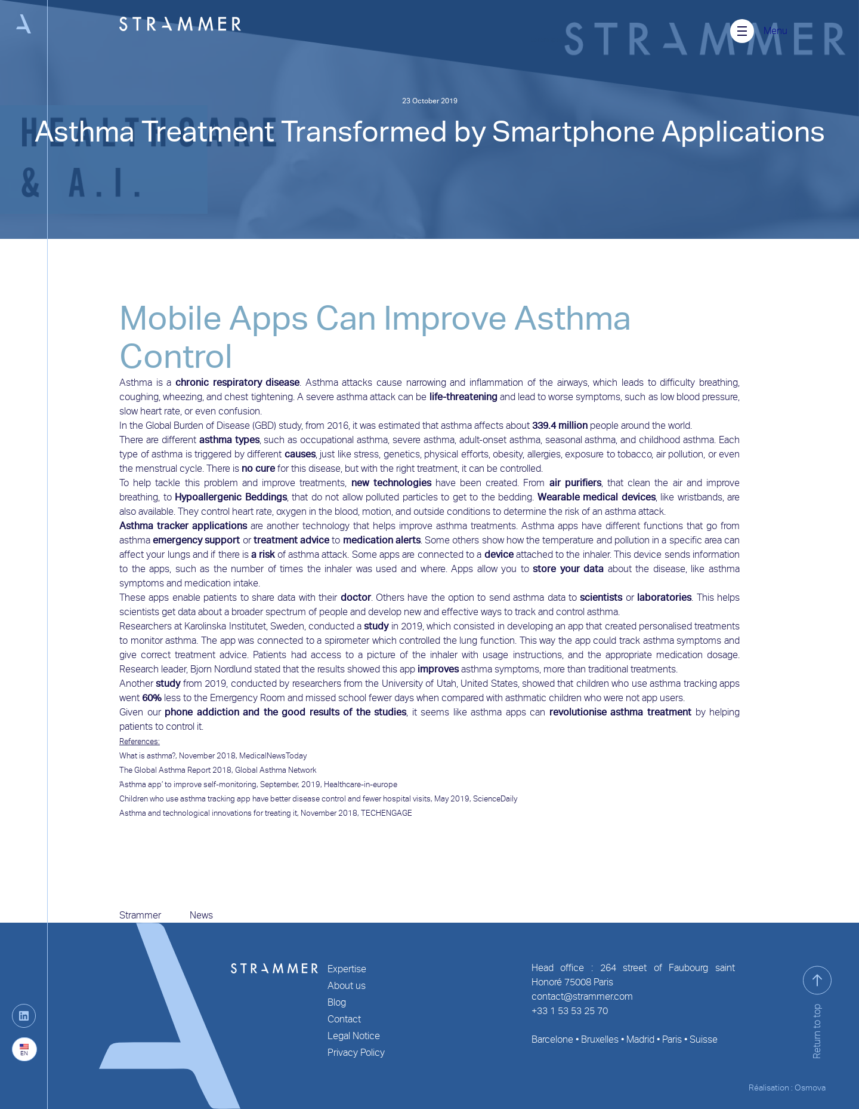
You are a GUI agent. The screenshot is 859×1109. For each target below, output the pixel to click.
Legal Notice (353, 1036)
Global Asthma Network (275, 770)
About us (346, 985)
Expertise (346, 969)
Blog (336, 1002)
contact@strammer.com (582, 996)
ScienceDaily (495, 798)
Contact (344, 1019)
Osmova (810, 1087)
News (201, 915)
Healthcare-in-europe (360, 784)
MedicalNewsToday (273, 755)
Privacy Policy (356, 1052)
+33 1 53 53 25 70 (570, 1010)
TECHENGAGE (386, 813)
